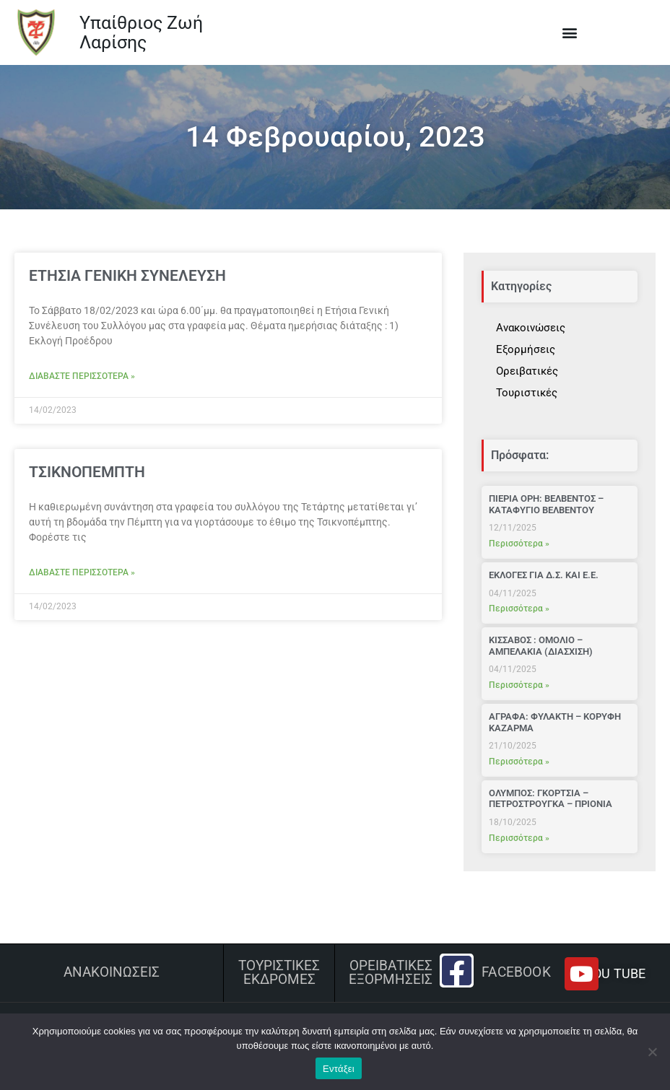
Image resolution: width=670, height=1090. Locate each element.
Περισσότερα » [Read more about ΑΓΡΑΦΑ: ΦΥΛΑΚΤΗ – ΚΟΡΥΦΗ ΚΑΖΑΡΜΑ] (519, 762)
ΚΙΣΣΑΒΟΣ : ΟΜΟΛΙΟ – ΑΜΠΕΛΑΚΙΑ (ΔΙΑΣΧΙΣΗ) (541, 646)
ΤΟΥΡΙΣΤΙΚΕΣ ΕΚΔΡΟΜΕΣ (279, 972)
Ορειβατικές (527, 371)
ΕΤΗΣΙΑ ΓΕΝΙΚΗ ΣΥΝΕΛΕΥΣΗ (127, 275)
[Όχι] (652, 1052)
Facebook (516, 972)
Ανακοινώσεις (530, 327)
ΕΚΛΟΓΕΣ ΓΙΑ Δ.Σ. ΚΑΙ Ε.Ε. (544, 575)
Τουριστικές (526, 392)
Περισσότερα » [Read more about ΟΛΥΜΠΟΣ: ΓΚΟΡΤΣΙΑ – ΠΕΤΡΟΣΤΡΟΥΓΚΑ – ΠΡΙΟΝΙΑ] (519, 838)
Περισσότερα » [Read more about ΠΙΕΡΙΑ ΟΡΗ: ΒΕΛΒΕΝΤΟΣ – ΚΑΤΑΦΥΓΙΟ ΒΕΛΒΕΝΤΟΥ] (519, 544)
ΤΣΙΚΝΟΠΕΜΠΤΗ (87, 472)
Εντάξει (338, 1068)
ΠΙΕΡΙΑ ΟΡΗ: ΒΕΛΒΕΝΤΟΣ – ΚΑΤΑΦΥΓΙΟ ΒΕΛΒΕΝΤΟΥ (546, 504)
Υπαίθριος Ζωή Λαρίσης (141, 32)
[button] (569, 33)
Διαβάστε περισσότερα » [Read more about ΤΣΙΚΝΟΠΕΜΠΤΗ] (82, 572)
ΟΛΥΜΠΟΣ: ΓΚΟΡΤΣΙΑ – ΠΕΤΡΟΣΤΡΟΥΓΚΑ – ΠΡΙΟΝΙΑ (550, 799)
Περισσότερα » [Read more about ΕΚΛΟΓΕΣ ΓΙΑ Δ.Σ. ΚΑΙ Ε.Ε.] (519, 608)
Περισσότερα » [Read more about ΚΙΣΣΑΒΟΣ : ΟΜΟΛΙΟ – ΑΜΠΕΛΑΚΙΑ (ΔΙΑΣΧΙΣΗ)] (519, 685)
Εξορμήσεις (525, 349)
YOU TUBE (615, 973)
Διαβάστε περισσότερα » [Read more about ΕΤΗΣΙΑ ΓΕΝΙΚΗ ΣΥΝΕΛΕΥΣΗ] (82, 376)
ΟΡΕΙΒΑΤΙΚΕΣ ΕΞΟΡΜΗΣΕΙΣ (390, 972)
